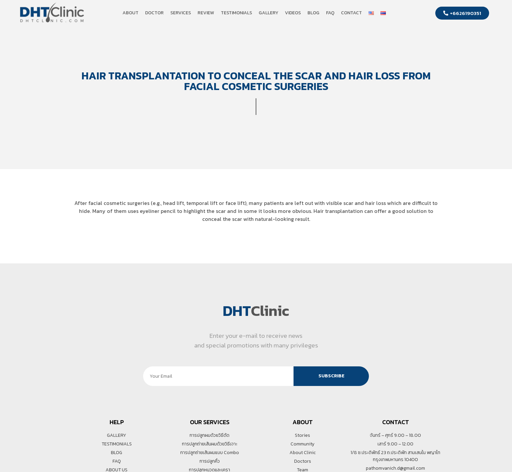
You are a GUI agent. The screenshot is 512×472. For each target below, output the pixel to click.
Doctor (154, 12)
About (130, 12)
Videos (293, 12)
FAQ (330, 12)
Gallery (268, 12)
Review (206, 12)
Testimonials (236, 12)
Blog (313, 12)
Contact (351, 12)
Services (180, 12)
